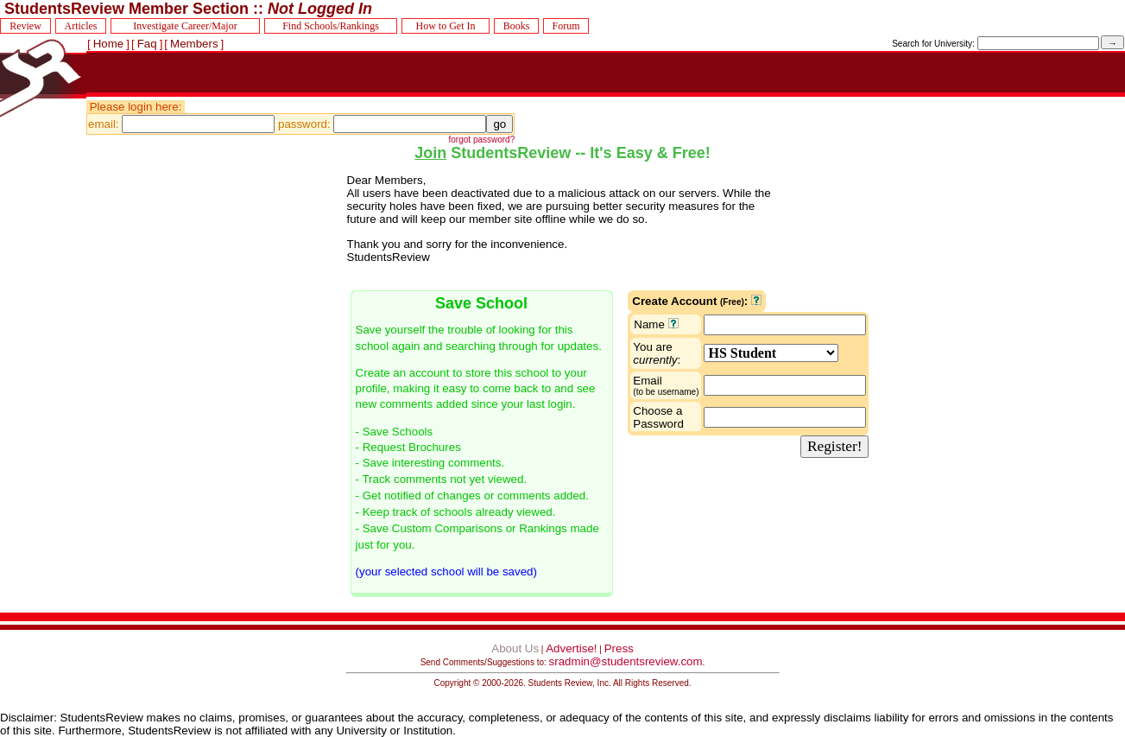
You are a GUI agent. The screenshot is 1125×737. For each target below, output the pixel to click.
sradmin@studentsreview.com (626, 661)
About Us (515, 648)
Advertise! (571, 648)
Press (619, 648)
